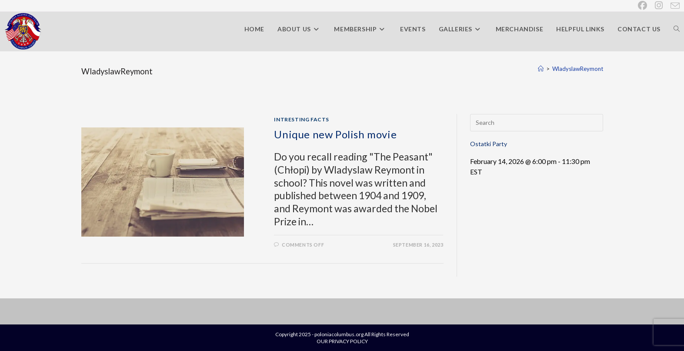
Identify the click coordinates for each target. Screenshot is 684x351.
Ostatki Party (488, 143)
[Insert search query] (536, 122)
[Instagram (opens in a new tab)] (659, 5)
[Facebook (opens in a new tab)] (642, 5)
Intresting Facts (301, 119)
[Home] (541, 68)
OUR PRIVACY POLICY (342, 341)
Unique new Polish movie (335, 134)
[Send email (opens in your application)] (673, 5)
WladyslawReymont (577, 68)
